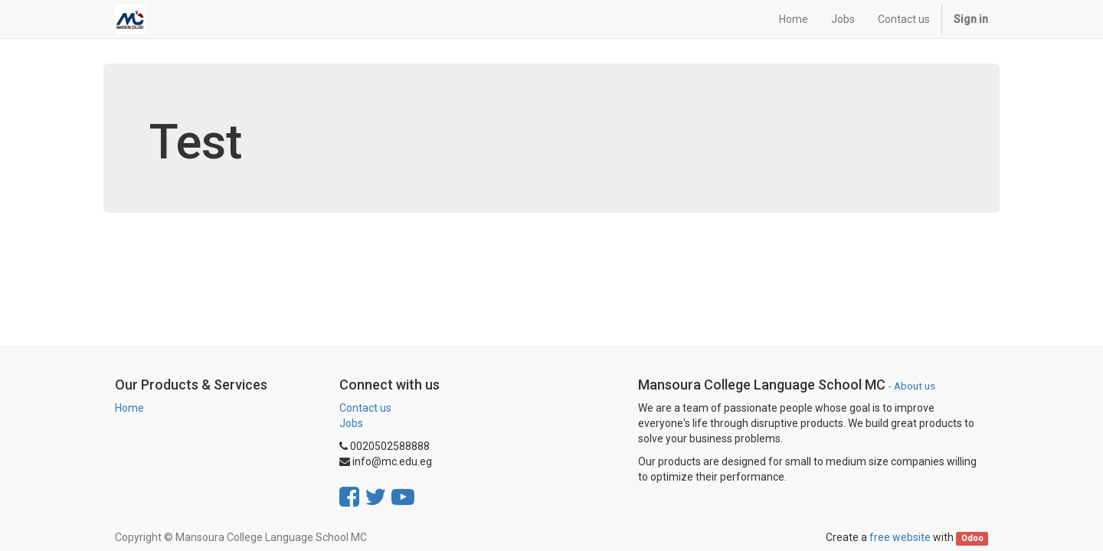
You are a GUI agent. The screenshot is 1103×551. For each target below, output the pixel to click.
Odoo (972, 538)
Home (129, 408)
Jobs (351, 423)
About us (914, 386)
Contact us (365, 408)
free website (900, 537)
